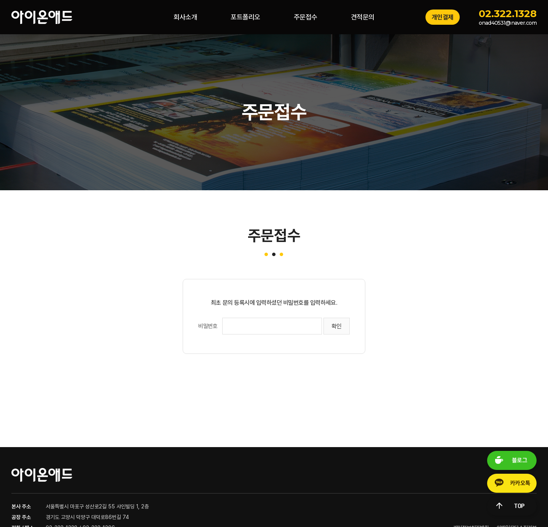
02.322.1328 (508, 14)
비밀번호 (207, 326)
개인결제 (443, 17)
